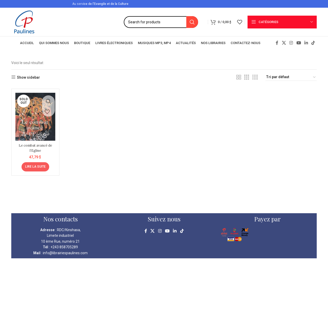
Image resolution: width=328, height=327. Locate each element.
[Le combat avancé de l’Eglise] (34, 116)
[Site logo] (24, 21)
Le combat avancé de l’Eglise (34, 146)
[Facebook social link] (277, 43)
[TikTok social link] (313, 43)
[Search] (161, 22)
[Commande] (291, 77)
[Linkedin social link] (306, 43)
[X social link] (284, 43)
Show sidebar (28, 77)
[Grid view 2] (238, 77)
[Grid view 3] (246, 77)
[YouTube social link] (299, 43)
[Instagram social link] (291, 43)
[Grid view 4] (255, 77)
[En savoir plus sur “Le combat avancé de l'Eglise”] (34, 164)
